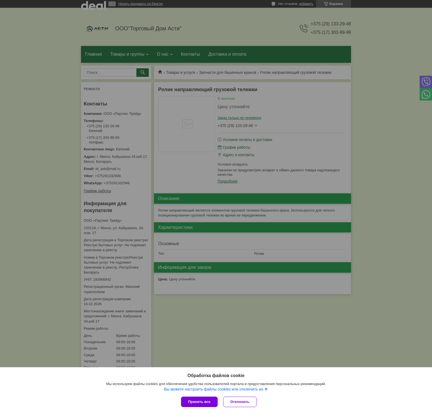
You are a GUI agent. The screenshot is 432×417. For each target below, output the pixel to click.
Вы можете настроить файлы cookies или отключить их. (214, 389)
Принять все (199, 402)
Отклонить (239, 402)
